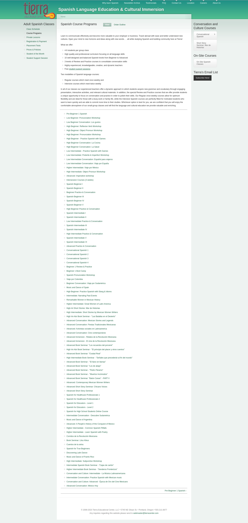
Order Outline (119, 25)
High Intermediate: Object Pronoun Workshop (85, 172)
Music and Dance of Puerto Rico (80, 457)
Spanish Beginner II (74, 188)
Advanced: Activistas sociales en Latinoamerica (86, 329)
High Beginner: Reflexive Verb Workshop (83, 126)
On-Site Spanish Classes (203, 63)
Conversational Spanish (204, 35)
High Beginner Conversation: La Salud (82, 147)
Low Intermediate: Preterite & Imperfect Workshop (87, 155)
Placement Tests (33, 45)
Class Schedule (33, 29)
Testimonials (151, 3)
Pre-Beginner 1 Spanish (76, 114)
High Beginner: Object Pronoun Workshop (84, 130)
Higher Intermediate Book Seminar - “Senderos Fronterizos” (91, 469)
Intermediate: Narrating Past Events (81, 296)
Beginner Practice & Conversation (80, 192)
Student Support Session (37, 58)
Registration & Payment (36, 41)
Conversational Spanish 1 (77, 250)
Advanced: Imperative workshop (80, 176)
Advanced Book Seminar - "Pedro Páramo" (84, 370)
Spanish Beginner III (75, 196)
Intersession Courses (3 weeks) (79, 180)
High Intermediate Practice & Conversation (84, 234)
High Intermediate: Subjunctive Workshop (84, 461)
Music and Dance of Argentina (79, 420)
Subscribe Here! (202, 78)
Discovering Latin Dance (76, 453)
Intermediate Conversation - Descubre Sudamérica (88, 415)
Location (190, 3)
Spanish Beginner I (74, 184)
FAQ (164, 3)
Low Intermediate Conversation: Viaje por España (87, 163)
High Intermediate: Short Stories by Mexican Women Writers (92, 312)
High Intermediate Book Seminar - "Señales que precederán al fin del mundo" (99, 358)
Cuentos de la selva (74, 444)
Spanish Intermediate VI (76, 242)
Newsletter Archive (132, 3)
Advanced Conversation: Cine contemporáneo (86, 333)
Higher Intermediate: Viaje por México (82, 168)
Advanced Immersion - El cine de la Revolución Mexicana (90, 341)
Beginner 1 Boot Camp (76, 271)
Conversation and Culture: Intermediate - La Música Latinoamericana (95, 473)
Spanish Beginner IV (75, 201)
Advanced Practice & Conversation (81, 246)
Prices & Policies (33, 50)
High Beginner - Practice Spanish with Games (85, 139)
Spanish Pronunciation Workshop (80, 275)
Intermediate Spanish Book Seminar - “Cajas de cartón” (90, 465)
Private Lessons (33, 37)
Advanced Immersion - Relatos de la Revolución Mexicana (91, 337)
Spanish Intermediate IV (76, 229)
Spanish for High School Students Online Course (87, 411)
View (108, 25)
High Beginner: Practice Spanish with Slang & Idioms (89, 291)
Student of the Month (35, 54)
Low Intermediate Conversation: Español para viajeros (89, 159)
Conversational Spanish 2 (77, 254)
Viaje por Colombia (74, 279)
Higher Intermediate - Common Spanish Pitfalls (86, 428)
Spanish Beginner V (74, 205)
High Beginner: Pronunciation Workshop (83, 134)
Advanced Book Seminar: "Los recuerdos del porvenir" (89, 345)
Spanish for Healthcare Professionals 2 (83, 399)
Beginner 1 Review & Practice (79, 267)
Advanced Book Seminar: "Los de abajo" (83, 366)
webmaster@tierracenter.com (145, 513)
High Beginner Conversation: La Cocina (83, 143)
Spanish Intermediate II (76, 217)
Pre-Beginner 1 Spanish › (175, 491)
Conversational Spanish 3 (77, 258)
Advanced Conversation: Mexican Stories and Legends (89, 320)
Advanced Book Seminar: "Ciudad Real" (83, 354)
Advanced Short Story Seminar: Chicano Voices (86, 387)
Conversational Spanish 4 (77, 263)
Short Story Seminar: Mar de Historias (204, 45)
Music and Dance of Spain (77, 287)
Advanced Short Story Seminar (79, 391)
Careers (203, 3)
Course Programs (33, 33)
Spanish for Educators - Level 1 (79, 403)
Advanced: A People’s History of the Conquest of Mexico (90, 424)
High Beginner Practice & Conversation (83, 209)
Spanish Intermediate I (76, 213)
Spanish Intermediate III (76, 225)
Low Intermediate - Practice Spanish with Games (87, 151)
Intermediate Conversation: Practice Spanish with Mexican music (94, 477)
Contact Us (176, 3)
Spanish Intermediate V (76, 238)
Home (63, 17)
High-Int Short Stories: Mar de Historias (83, 308)
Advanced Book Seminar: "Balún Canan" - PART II (87, 378)
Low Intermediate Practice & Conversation (84, 221)
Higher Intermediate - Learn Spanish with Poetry (86, 432)
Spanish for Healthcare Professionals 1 (83, 395)
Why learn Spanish (110, 3)
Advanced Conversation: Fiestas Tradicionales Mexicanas (91, 325)
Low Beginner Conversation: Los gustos (83, 122)
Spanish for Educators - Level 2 (79, 407)
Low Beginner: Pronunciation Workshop (83, 118)
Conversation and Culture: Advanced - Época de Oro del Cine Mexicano (97, 482)
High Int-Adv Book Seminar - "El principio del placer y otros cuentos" (95, 349)
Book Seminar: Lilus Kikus (77, 440)
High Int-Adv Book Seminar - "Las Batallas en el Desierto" (91, 316)
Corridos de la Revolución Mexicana (81, 436)
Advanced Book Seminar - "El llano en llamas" (86, 362)
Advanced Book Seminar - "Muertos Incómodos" (87, 374)
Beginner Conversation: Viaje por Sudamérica (85, 283)
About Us (217, 3)
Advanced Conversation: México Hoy (82, 486)
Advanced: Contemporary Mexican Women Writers (88, 382)
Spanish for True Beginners (78, 448)
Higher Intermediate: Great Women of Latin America (88, 304)
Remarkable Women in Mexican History (83, 300)
